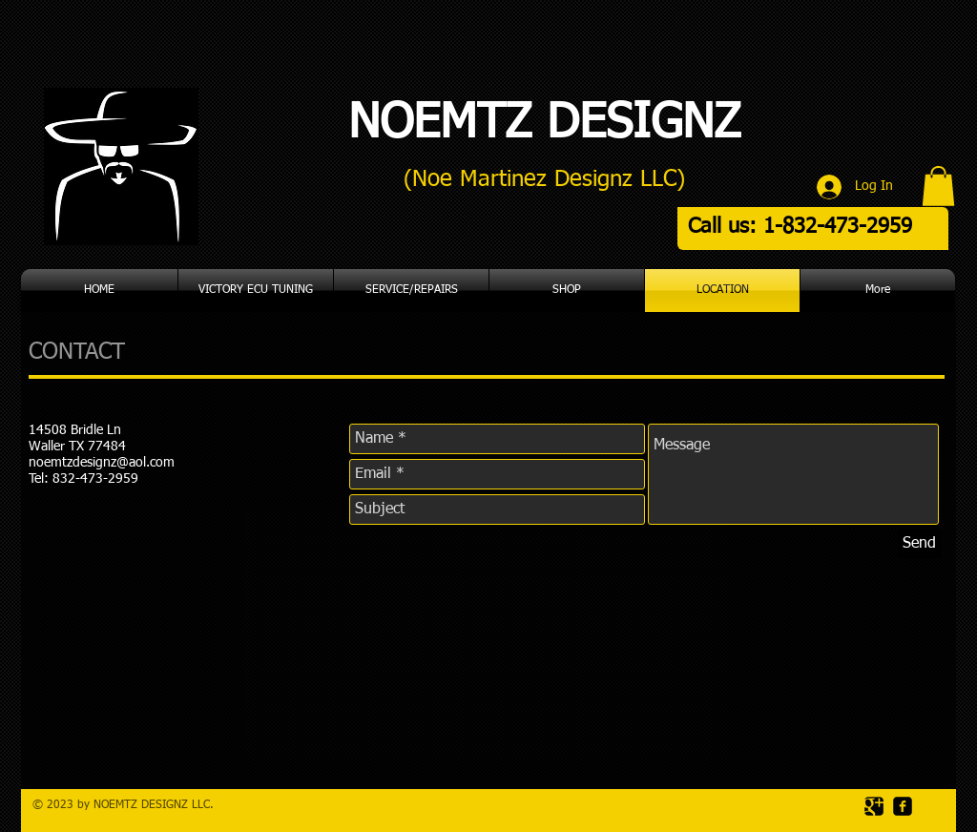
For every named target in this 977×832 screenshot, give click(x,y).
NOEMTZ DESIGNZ (544, 124)
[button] (938, 186)
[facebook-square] (902, 806)
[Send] (919, 544)
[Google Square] (873, 806)
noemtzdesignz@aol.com (102, 462)
